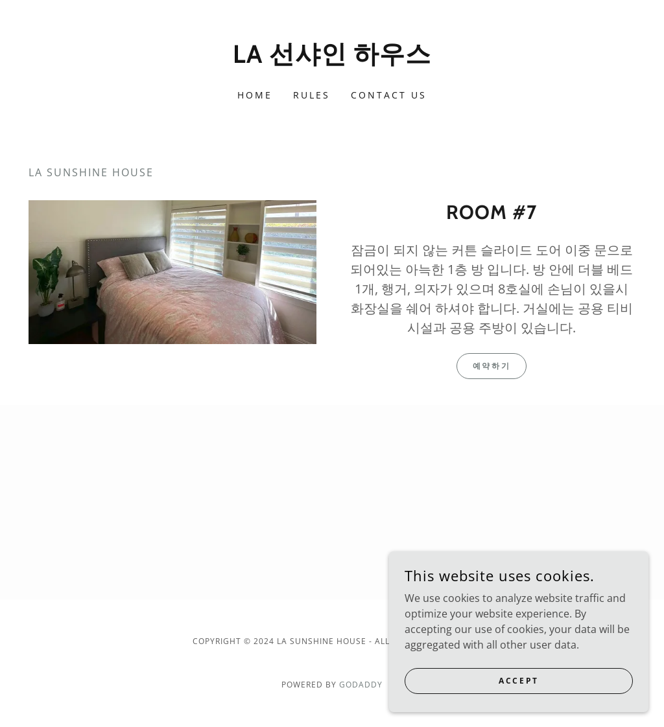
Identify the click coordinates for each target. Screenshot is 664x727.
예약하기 (491, 365)
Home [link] (254, 95)
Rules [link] (311, 95)
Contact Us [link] (389, 95)
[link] (332, 59)
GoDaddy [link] (361, 684)
